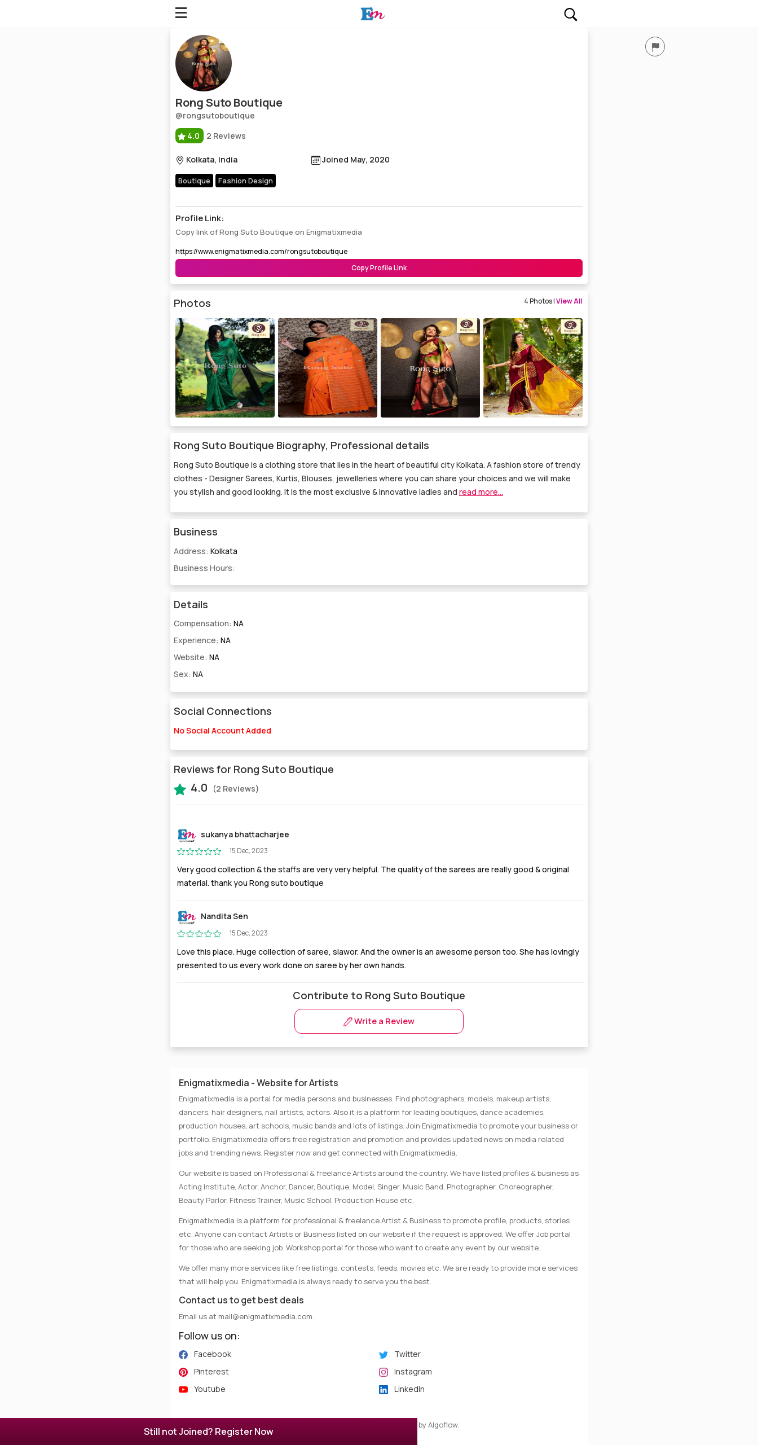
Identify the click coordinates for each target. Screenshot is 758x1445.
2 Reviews (210, 135)
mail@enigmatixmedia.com (265, 1316)
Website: (196, 657)
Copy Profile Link (379, 268)
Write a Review (379, 1021)
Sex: (188, 674)
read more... (481, 491)
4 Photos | (553, 301)
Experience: (202, 640)
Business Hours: (204, 568)
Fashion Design (245, 180)
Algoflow (442, 1425)
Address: (205, 551)
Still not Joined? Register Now (209, 1431)
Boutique (194, 180)
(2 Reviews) (216, 788)
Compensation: (209, 623)
